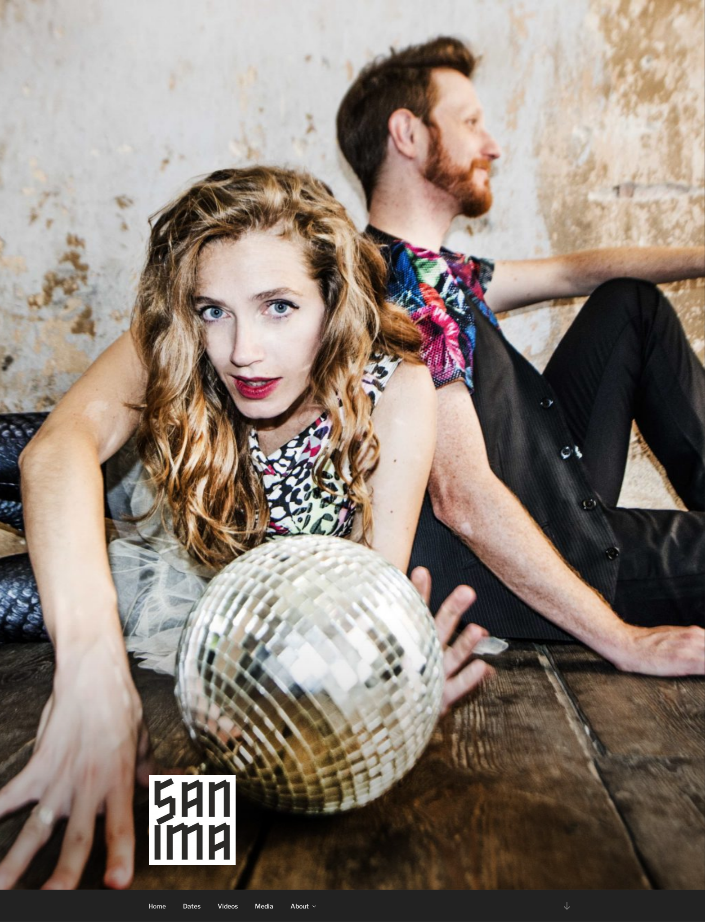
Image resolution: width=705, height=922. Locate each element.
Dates (192, 906)
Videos (228, 906)
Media (264, 906)
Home (157, 906)
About (303, 906)
